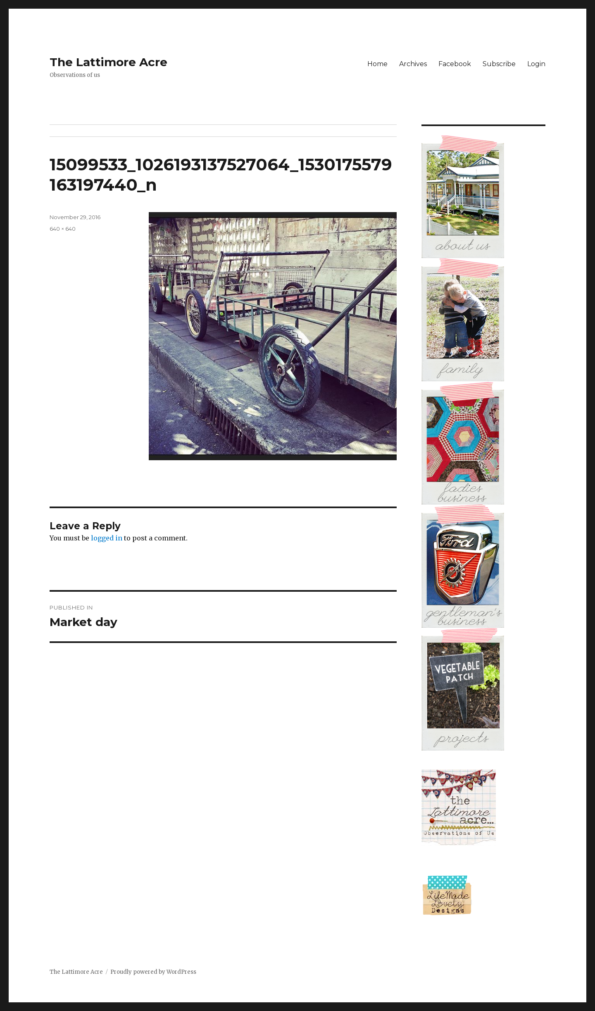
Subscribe (499, 64)
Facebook (454, 64)
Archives (413, 64)
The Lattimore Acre (108, 62)
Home (377, 64)
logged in (106, 538)
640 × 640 (63, 228)
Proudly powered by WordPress (153, 971)
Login (536, 64)
